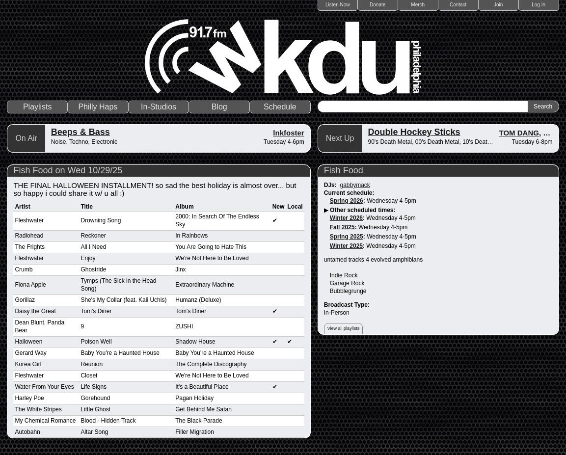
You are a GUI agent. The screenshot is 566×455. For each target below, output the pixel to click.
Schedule (280, 107)
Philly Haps (97, 107)
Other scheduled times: (362, 210)
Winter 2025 (346, 245)
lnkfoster (288, 133)
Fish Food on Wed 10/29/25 (67, 170)
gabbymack (355, 185)
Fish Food (343, 170)
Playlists (37, 107)
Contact (458, 4)
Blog (219, 107)
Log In (538, 4)
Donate (377, 4)
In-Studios (158, 107)
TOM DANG (519, 133)
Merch (418, 4)
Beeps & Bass (80, 132)
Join (498, 4)
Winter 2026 (346, 217)
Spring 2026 (346, 200)
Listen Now (337, 4)
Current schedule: (349, 192)
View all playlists (343, 328)
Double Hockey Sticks (414, 132)
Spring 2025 (346, 236)
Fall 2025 (342, 227)
